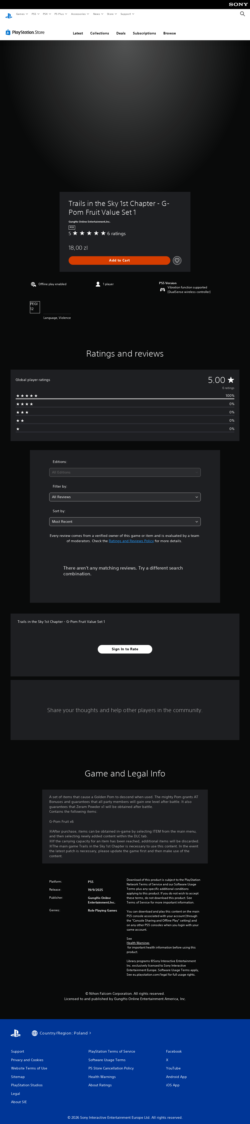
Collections (99, 28)
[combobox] (125, 467)
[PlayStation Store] (26, 27)
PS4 (45, 14)
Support (125, 14)
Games (20, 14)
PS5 (33, 14)
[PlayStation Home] (9, 14)
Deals (121, 28)
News (96, 14)
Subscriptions (144, 28)
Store (110, 14)
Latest (78, 28)
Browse (169, 28)
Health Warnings (138, 938)
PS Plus (59, 14)
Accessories (78, 14)
